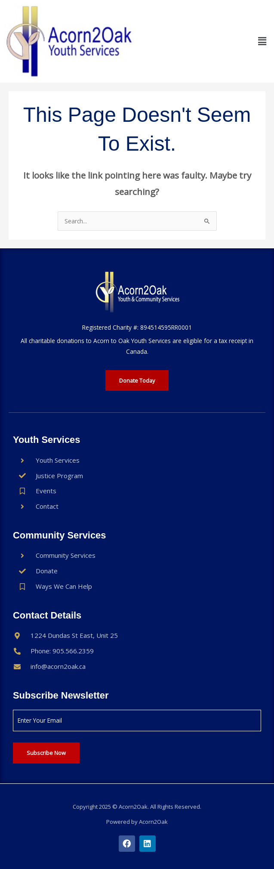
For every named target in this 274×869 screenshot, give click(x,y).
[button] (262, 41)
